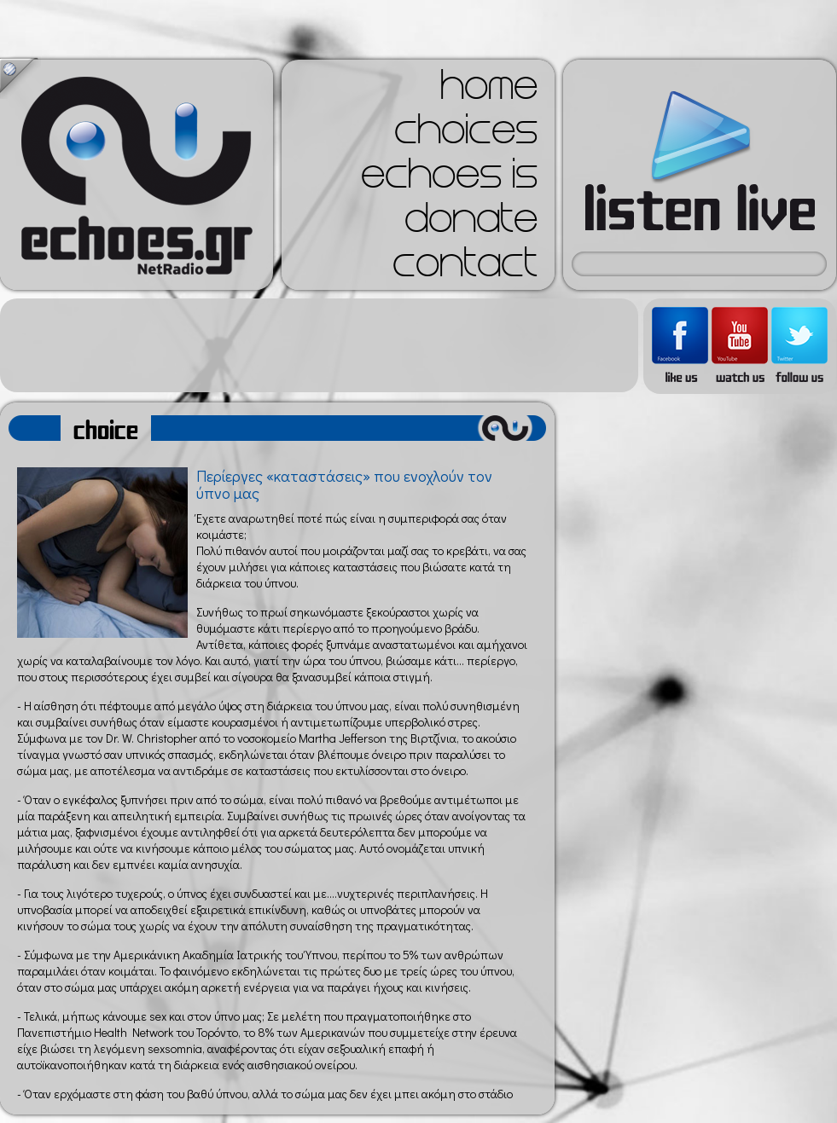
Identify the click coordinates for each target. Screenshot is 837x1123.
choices (466, 134)
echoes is (449, 179)
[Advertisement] (319, 345)
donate (471, 223)
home (489, 90)
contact (465, 267)
